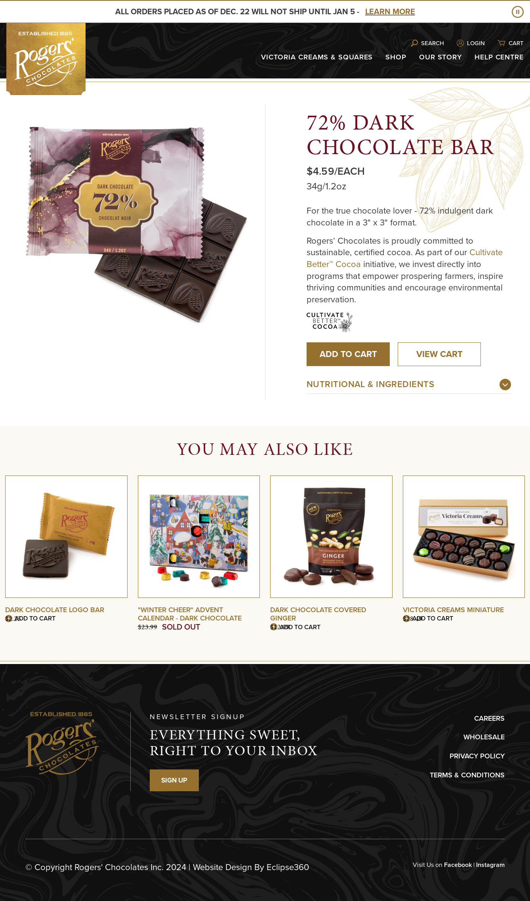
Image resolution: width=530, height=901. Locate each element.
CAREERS (489, 718)
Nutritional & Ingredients (370, 384)
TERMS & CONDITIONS (467, 775)
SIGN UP (174, 780)
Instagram (490, 864)
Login (476, 43)
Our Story (440, 57)
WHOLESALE (484, 737)
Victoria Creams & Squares (317, 57)
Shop (395, 57)
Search (432, 43)
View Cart (439, 354)
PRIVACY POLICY (477, 756)
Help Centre (499, 57)
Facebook (458, 864)
